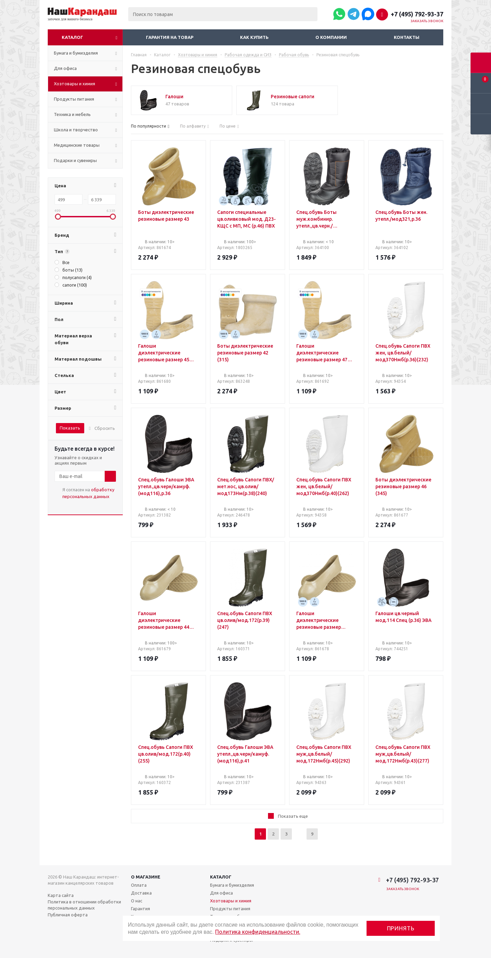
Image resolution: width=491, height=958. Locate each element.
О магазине (145, 876)
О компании (331, 37)
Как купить (254, 37)
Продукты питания (230, 908)
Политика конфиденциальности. (257, 932)
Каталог (72, 37)
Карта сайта (61, 895)
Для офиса (221, 892)
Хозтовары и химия (230, 900)
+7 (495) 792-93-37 (417, 14)
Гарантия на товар (169, 37)
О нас (136, 900)
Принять (401, 928)
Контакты (406, 37)
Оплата (139, 885)
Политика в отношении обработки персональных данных (84, 904)
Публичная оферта (68, 914)
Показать (70, 427)
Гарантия (140, 908)
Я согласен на (88, 493)
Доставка (141, 892)
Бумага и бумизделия (232, 885)
